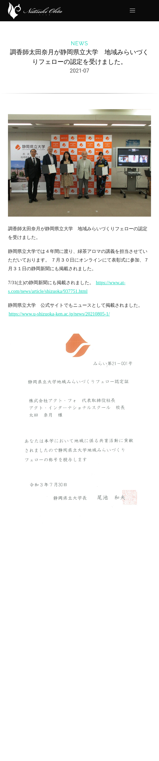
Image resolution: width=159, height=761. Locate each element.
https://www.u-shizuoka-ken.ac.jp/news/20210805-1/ (59, 313)
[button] (132, 10)
